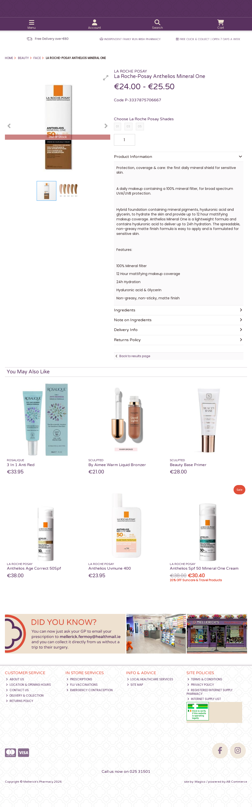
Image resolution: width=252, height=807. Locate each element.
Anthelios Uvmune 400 (109, 568)
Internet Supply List (204, 699)
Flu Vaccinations (82, 685)
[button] (106, 78)
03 (128, 126)
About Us (15, 679)
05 (140, 126)
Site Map (135, 685)
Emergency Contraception (89, 690)
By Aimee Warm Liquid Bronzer (117, 464)
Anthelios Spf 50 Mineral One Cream (204, 568)
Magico (200, 781)
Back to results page (134, 356)
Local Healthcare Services (150, 679)
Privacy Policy (200, 685)
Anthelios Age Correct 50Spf (34, 568)
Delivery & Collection (25, 695)
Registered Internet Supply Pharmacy (210, 692)
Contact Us (17, 690)
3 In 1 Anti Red (20, 464)
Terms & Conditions (204, 679)
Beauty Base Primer (188, 464)
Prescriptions (79, 679)
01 (117, 126)
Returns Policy (19, 701)
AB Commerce (236, 781)
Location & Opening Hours (28, 685)
